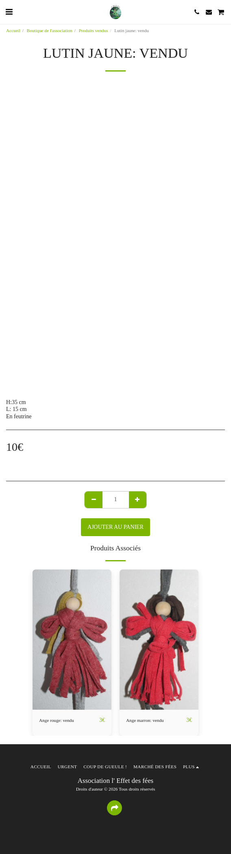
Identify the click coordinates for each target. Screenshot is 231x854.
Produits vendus (93, 30)
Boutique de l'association (49, 30)
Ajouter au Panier (115, 527)
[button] (9, 11)
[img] (72, 639)
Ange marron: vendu (145, 720)
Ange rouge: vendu (56, 720)
